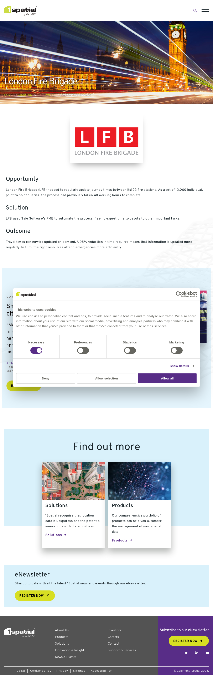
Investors (114, 630)
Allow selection (106, 378)
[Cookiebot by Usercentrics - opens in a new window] (179, 294)
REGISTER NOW (185, 641)
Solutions (53, 535)
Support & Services (122, 650)
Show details (179, 365)
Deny (46, 378)
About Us (62, 630)
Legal (21, 671)
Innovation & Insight (69, 650)
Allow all (167, 378)
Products (120, 540)
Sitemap (79, 671)
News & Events (65, 657)
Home (8, 95)
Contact (113, 643)
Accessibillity (101, 671)
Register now (31, 596)
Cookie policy (40, 671)
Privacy (62, 671)
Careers (113, 637)
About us (25, 95)
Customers (46, 95)
